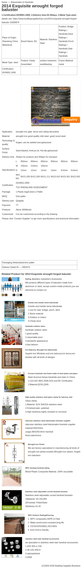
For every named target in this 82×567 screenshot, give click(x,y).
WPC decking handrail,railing (37, 468)
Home (4, 2)
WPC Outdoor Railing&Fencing (40, 515)
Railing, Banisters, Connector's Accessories (43, 279)
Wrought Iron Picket (36, 444)
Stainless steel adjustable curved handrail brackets (46, 492)
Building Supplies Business (67, 566)
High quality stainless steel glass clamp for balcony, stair (49, 397)
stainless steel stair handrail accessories (42, 539)
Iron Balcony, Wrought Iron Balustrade (41, 350)
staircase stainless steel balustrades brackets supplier (47, 421)
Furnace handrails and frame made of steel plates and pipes (52, 373)
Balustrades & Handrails (22, 2)
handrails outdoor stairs (35, 326)
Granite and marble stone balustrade (43, 303)
